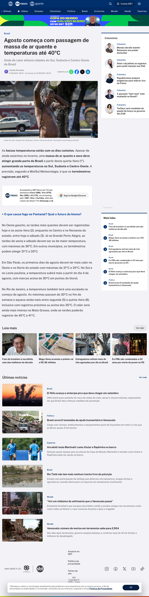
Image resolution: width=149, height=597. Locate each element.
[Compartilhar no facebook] (77, 72)
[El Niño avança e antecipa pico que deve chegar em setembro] (124, 272)
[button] (19, 352)
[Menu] (139, 4)
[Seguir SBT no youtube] (133, 569)
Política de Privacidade (100, 589)
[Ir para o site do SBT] (40, 568)
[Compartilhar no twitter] (82, 72)
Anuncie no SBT (73, 552)
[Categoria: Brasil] (49, 389)
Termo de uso (73, 572)
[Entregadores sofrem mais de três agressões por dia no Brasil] (124, 249)
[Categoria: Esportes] (51, 443)
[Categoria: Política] (50, 416)
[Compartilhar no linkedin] (88, 72)
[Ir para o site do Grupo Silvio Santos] (18, 568)
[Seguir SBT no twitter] (124, 569)
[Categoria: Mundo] (50, 497)
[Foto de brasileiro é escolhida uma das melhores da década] (124, 227)
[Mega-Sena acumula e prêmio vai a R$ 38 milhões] (124, 238)
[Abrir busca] (110, 4)
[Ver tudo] (140, 328)
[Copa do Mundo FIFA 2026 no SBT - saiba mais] (74, 20)
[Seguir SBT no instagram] (106, 569)
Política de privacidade (74, 562)
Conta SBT (125, 3)
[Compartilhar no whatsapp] (71, 72)
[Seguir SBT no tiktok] (142, 569)
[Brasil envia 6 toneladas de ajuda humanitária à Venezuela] (124, 283)
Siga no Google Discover (72, 195)
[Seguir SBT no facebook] (115, 569)
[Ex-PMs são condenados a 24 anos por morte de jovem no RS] (124, 260)
